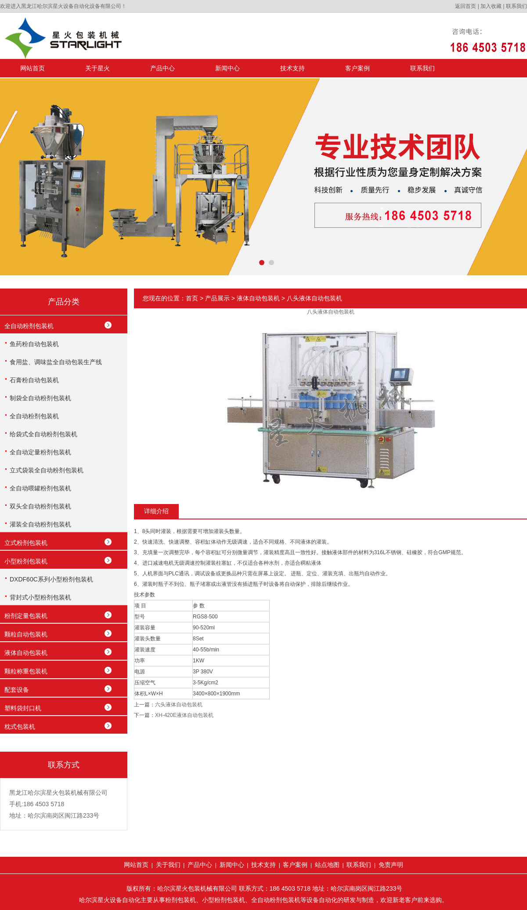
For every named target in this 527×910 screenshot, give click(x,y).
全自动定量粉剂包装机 (40, 452)
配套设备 (16, 689)
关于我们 (168, 864)
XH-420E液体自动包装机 (184, 715)
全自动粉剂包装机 (29, 325)
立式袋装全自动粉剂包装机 (46, 470)
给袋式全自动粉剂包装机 (43, 434)
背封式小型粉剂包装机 (40, 597)
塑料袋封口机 (22, 708)
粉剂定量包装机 (25, 615)
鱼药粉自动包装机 (34, 343)
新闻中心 (227, 68)
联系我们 (516, 6)
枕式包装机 (19, 726)
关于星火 (97, 68)
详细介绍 (156, 511)
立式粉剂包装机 (25, 542)
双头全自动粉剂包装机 (40, 506)
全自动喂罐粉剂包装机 (40, 488)
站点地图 (327, 864)
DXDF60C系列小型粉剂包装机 (51, 579)
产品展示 (217, 298)
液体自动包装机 (25, 652)
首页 (192, 298)
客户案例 (357, 68)
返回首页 (465, 6)
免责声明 (391, 864)
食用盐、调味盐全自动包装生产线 (56, 361)
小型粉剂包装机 (25, 561)
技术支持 (292, 68)
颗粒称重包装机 (25, 671)
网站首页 (32, 68)
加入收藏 (491, 6)
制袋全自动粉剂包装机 (40, 398)
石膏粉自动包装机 (34, 380)
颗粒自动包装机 (25, 634)
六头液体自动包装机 (178, 705)
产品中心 (162, 68)
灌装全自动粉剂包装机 (40, 524)
